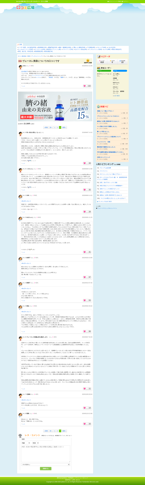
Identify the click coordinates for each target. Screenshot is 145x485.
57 (90, 277)
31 (90, 252)
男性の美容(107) (117, 49)
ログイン (125, 1)
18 (90, 212)
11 (90, 388)
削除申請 (67, 480)
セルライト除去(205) (81, 49)
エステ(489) (106, 49)
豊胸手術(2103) (52, 47)
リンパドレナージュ (38, 75)
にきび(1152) (111, 47)
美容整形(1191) (42, 47)
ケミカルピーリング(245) (25, 49)
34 (90, 163)
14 (90, 408)
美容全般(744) (48, 51)
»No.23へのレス (26, 288)
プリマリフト (104, 171)
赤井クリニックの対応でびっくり (109, 189)
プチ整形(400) (91, 47)
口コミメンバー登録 (115, 1)
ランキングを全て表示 (105, 201)
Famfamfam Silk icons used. (90, 482)
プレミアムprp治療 (105, 168)
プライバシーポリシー (81, 478)
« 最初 (46, 127)
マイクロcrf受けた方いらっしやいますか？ (113, 198)
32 (90, 190)
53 (90, 300)
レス (24, 86)
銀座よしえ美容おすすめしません (109, 192)
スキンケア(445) (101, 47)
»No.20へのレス (26, 201)
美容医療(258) (39, 51)
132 (89, 86)
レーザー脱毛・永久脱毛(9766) (27, 47)
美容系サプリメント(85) (54, 49)
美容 (19, 44)
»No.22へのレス (26, 263)
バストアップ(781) (67, 49)
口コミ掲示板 (22, 56)
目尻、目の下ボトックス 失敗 (108, 182)
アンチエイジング (36, 56)
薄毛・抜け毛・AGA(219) (25, 51)
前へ (51, 127)
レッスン (38, 77)
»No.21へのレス (26, 400)
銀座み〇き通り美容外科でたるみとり (111, 195)
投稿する (45, 468)
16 (90, 424)
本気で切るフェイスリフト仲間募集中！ (111, 185)
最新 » (64, 127)
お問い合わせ (76, 480)
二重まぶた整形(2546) (78, 47)
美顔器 (51, 77)
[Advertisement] (72, 26)
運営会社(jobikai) (62, 478)
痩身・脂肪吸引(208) (65, 47)
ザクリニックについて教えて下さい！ (111, 174)
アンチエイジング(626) (95, 49)
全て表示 (117, 95)
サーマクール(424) (39, 49)
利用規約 (70, 478)
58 (90, 331)
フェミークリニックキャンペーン (107, 208)
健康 (62, 77)
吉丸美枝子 (24, 71)
